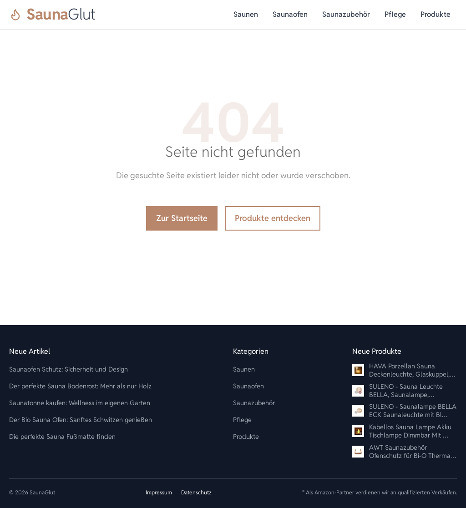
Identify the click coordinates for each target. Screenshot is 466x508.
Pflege (395, 14)
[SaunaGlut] (52, 14)
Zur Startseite (182, 218)
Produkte (435, 14)
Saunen (245, 14)
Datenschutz (196, 492)
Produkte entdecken (272, 218)
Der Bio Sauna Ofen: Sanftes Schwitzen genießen (80, 419)
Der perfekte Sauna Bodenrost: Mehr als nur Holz (80, 386)
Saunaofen (290, 14)
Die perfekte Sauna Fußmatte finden (62, 436)
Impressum (159, 492)
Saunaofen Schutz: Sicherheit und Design (68, 369)
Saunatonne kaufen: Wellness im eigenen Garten (79, 402)
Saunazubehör (346, 14)
